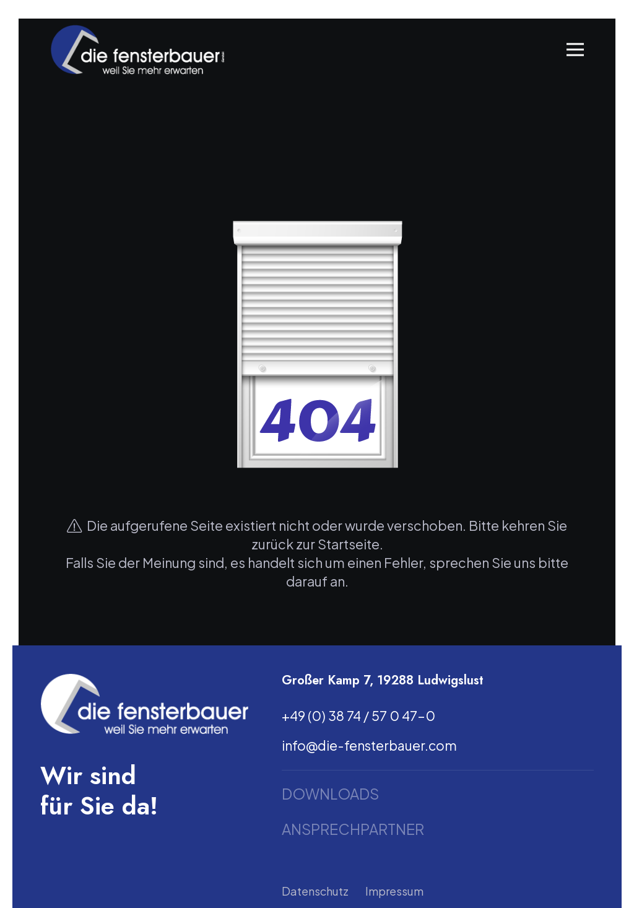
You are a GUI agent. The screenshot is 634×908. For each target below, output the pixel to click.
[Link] (137, 49)
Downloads (330, 794)
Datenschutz (315, 891)
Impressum (394, 891)
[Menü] (575, 49)
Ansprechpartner (353, 829)
